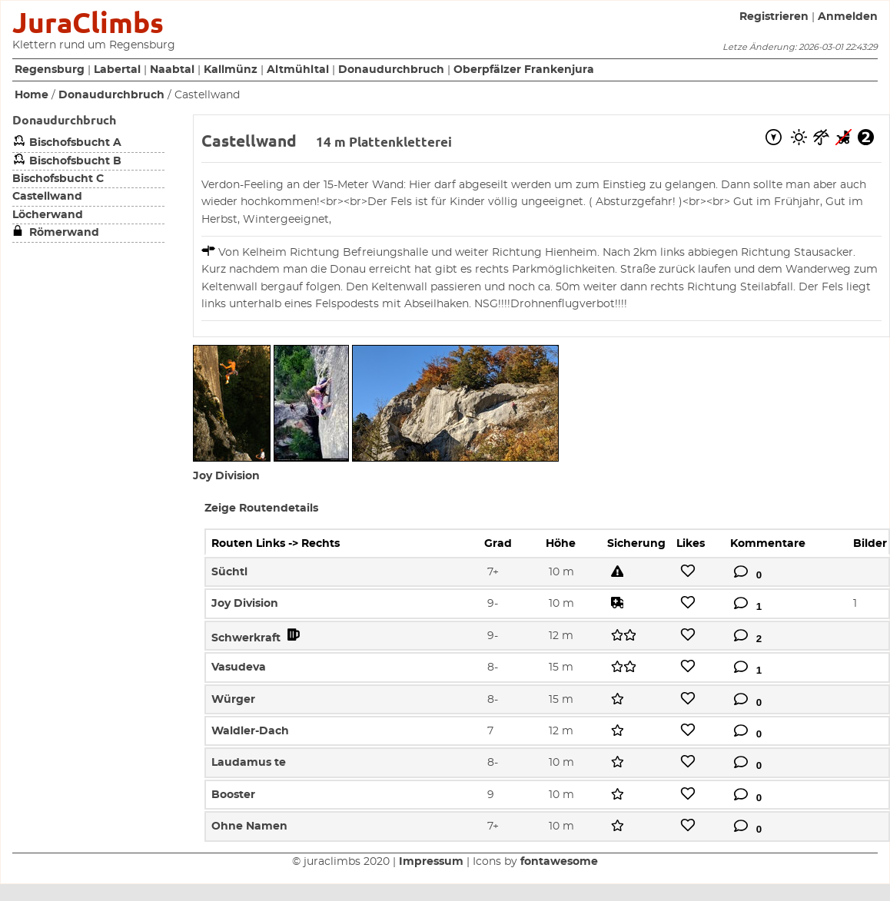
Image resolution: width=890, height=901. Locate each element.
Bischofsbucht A (66, 142)
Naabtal (172, 70)
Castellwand (47, 196)
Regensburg (50, 70)
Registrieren (774, 17)
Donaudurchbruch (391, 70)
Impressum (431, 861)
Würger (233, 699)
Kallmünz (230, 70)
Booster (233, 795)
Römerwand (55, 232)
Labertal (117, 70)
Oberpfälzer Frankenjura (523, 70)
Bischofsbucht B (66, 161)
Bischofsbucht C (58, 179)
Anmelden (848, 17)
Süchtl (229, 572)
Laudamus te (248, 762)
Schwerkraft (257, 638)
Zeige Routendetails (261, 508)
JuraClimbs (88, 22)
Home (31, 95)
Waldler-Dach (250, 731)
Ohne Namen (249, 826)
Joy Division (226, 476)
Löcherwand (47, 215)
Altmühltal (298, 70)
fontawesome (559, 861)
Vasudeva (238, 667)
